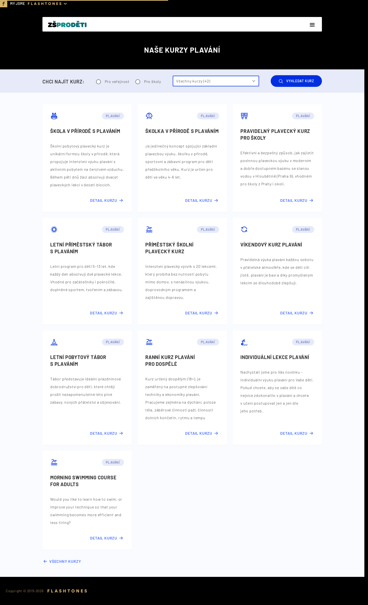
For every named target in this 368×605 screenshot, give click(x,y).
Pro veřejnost (113, 81)
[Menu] (312, 25)
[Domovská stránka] (67, 24)
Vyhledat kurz (296, 81)
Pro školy (148, 81)
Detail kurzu (107, 200)
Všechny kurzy (61, 561)
